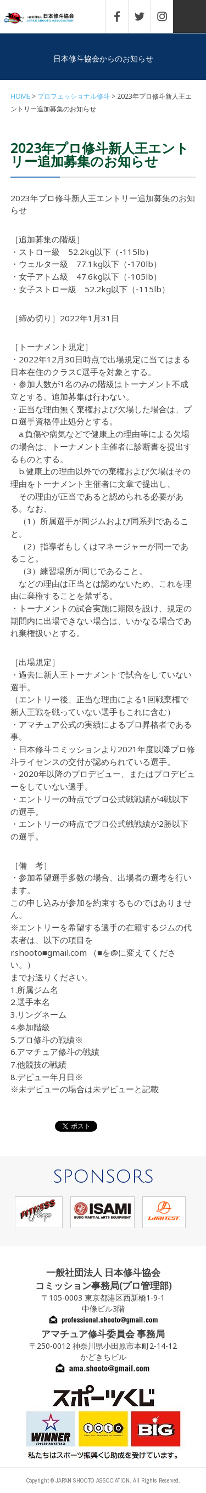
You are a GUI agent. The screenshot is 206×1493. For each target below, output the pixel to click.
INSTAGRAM (167, 16)
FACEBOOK (122, 16)
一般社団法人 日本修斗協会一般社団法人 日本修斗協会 (47, 18)
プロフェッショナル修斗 (73, 96)
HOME (20, 96)
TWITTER (145, 16)
